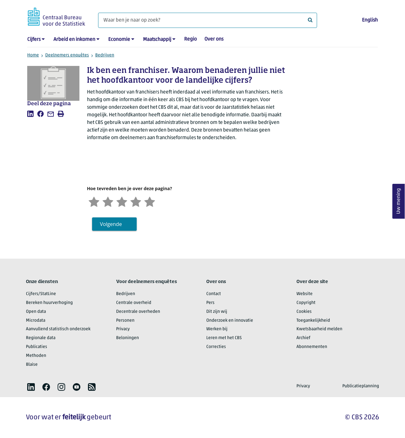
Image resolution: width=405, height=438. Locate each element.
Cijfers (33, 39)
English (370, 20)
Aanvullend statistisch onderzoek (58, 329)
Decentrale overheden (138, 312)
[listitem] (30, 114)
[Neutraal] (122, 201)
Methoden (36, 356)
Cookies (304, 312)
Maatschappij (157, 39)
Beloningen (127, 338)
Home (33, 55)
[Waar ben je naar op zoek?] (207, 20)
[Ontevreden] (108, 201)
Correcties (216, 347)
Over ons (213, 39)
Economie (119, 39)
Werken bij (216, 329)
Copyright (305, 303)
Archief (303, 338)
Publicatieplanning (360, 386)
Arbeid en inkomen (74, 39)
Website (304, 294)
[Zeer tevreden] (150, 201)
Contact (213, 294)
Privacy (123, 329)
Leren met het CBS (224, 338)
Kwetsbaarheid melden (319, 329)
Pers (210, 303)
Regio (190, 39)
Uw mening (398, 201)
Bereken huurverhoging (49, 303)
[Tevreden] (136, 201)
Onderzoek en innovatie (229, 321)
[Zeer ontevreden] (94, 201)
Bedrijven (104, 55)
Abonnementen (311, 347)
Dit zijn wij (216, 312)
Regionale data (40, 338)
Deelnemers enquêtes (67, 55)
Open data (36, 312)
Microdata (35, 321)
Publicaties (36, 347)
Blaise (32, 365)
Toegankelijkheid (313, 321)
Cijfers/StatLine (41, 294)
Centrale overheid (133, 303)
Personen (125, 321)
